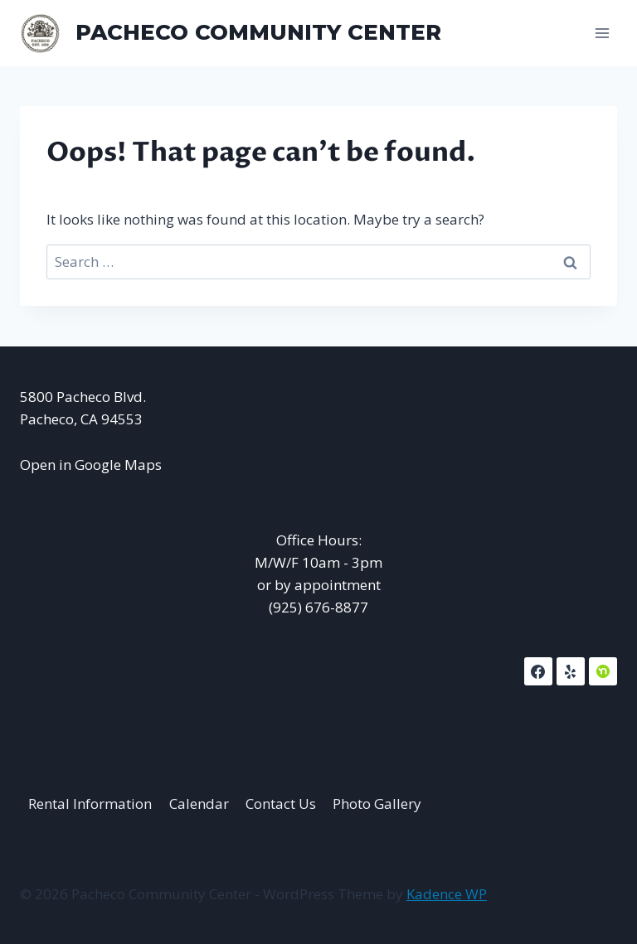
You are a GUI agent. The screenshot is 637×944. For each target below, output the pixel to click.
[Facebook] (538, 671)
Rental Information (90, 803)
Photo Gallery (377, 803)
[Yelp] (571, 671)
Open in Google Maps (91, 464)
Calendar (199, 803)
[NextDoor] (603, 671)
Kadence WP (446, 893)
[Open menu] (601, 33)
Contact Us (281, 803)
